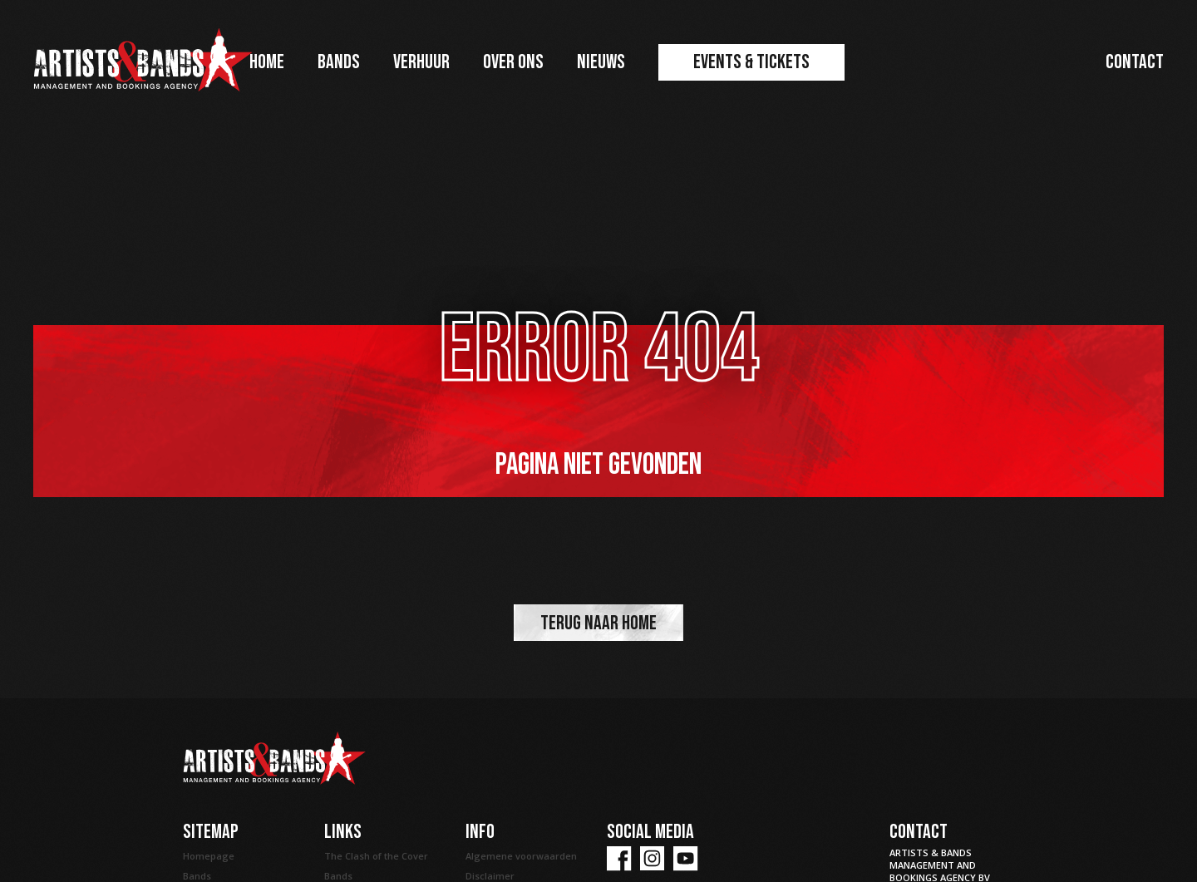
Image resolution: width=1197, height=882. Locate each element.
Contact (1135, 62)
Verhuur (421, 62)
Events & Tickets (751, 62)
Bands (339, 62)
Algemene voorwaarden (521, 856)
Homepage (208, 856)
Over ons (513, 62)
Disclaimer (490, 876)
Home (266, 62)
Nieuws (601, 62)
